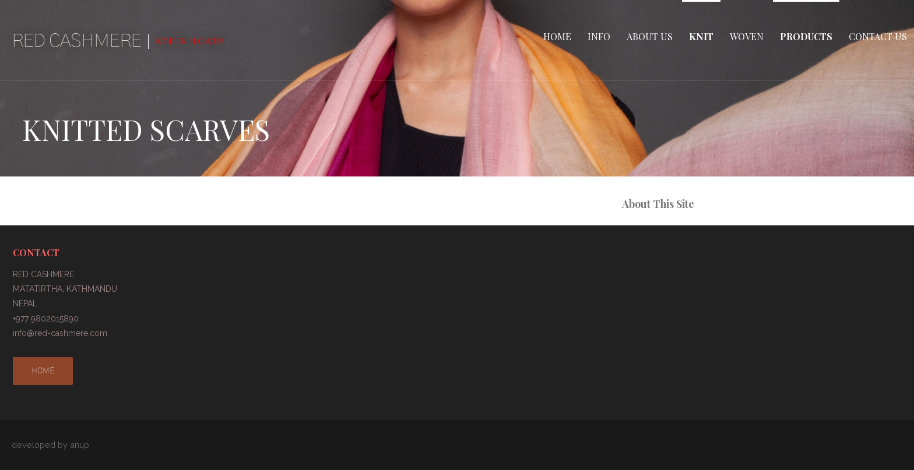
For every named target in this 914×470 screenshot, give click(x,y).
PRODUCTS (806, 36)
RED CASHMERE (76, 40)
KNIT (701, 36)
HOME (557, 36)
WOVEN (747, 36)
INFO (599, 36)
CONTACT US (878, 36)
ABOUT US (650, 36)
